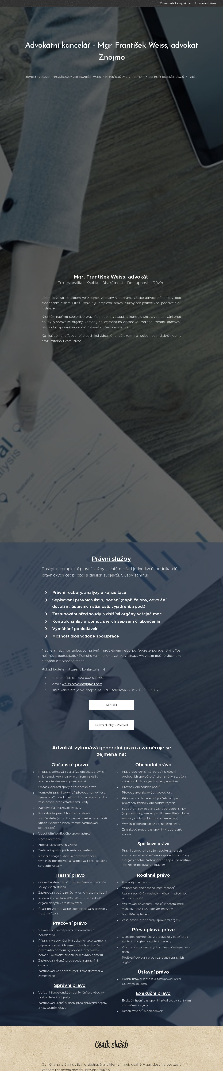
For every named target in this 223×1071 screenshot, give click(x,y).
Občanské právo (70, 765)
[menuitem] (64, 77)
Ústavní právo (153, 972)
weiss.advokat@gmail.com (177, 3)
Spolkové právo (153, 844)
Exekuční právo (153, 993)
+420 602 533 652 (207, 3)
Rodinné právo (153, 875)
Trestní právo (70, 875)
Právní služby (111, 559)
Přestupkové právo (153, 930)
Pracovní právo (70, 923)
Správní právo (70, 985)
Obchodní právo (153, 765)
